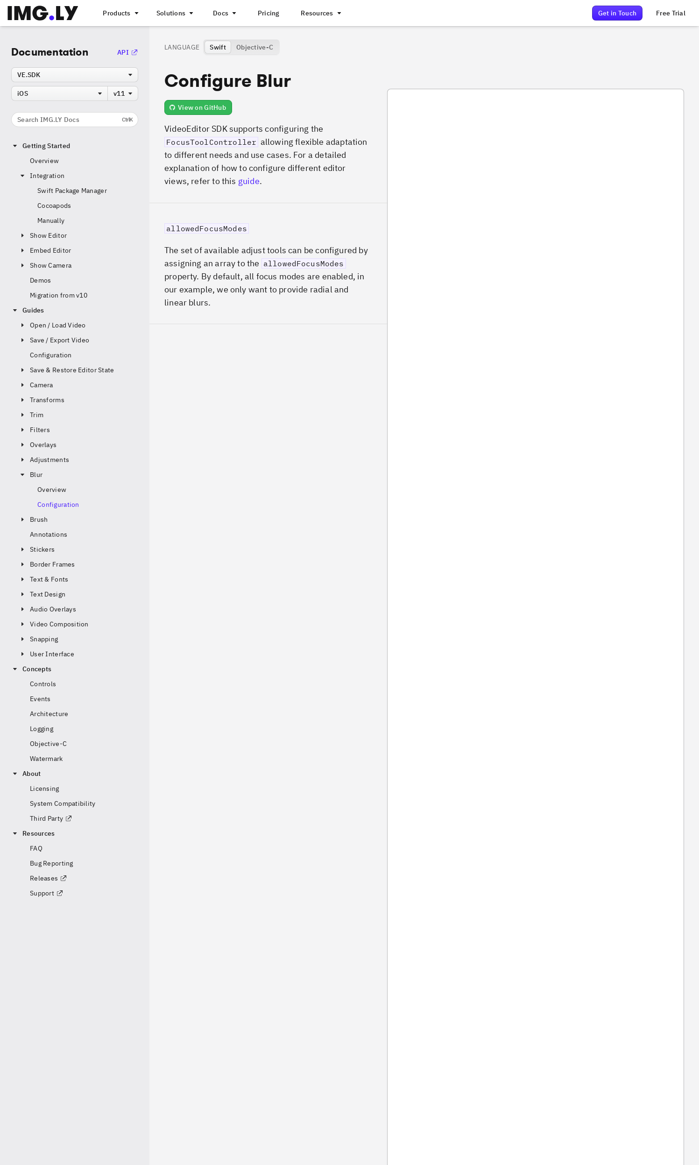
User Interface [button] (46, 654)
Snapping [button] (38, 639)
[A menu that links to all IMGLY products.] (119, 13)
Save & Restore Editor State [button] (66, 370)
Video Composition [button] (54, 624)
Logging (41, 729)
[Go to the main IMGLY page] (42, 13)
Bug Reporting (51, 863)
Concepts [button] (31, 669)
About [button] (26, 773)
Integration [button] (41, 175)
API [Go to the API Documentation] (127, 52)
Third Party (51, 818)
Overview (44, 160)
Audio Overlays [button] (47, 609)
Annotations (48, 534)
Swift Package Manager (72, 190)
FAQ (36, 848)
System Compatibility (63, 803)
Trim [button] (31, 415)
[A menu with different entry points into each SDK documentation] (223, 13)
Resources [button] (33, 833)
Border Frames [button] (47, 564)
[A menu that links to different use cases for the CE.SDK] (174, 13)
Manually (50, 220)
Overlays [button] (37, 444)
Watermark (46, 758)
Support (47, 893)
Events (40, 699)
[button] (268, 263)
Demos (40, 280)
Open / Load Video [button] (52, 325)
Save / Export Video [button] (54, 340)
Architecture (49, 714)
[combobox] (74, 74)
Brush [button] (33, 519)
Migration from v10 (58, 295)
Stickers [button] (37, 549)
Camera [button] (36, 385)
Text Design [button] (42, 594)
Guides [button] (27, 310)
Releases (48, 878)
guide (249, 181)
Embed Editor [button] (45, 250)
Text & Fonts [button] (43, 579)
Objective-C (48, 743)
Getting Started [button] (40, 146)
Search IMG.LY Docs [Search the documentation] (75, 119)
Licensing (44, 788)
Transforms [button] (41, 400)
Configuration (51, 355)
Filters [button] (34, 430)
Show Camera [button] (45, 265)
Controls (43, 684)
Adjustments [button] (44, 459)
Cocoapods (54, 205)
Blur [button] (30, 474)
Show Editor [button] (43, 235)
